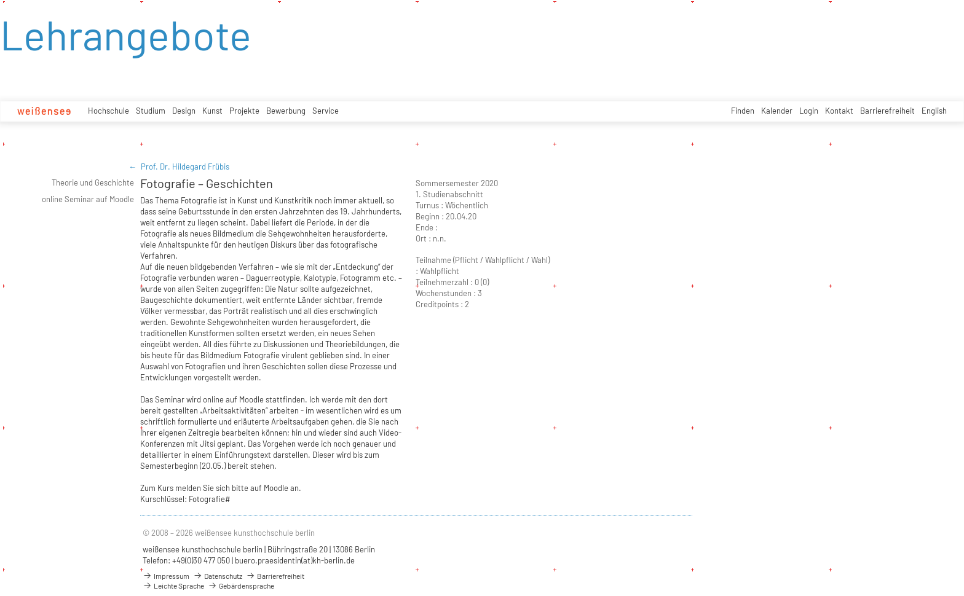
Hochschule (108, 111)
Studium (150, 111)
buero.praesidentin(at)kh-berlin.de (295, 560)
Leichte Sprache (173, 585)
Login (808, 111)
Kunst (212, 111)
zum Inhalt (0, 0)
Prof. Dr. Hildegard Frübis (185, 166)
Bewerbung (286, 111)
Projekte (244, 111)
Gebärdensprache (241, 585)
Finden (742, 111)
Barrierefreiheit (887, 111)
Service (325, 111)
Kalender (776, 111)
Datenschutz (217, 575)
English (934, 111)
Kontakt (839, 111)
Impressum (166, 575)
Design (184, 111)
